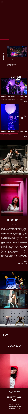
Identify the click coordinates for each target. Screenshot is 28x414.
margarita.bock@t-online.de (14, 406)
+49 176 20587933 (14, 404)
